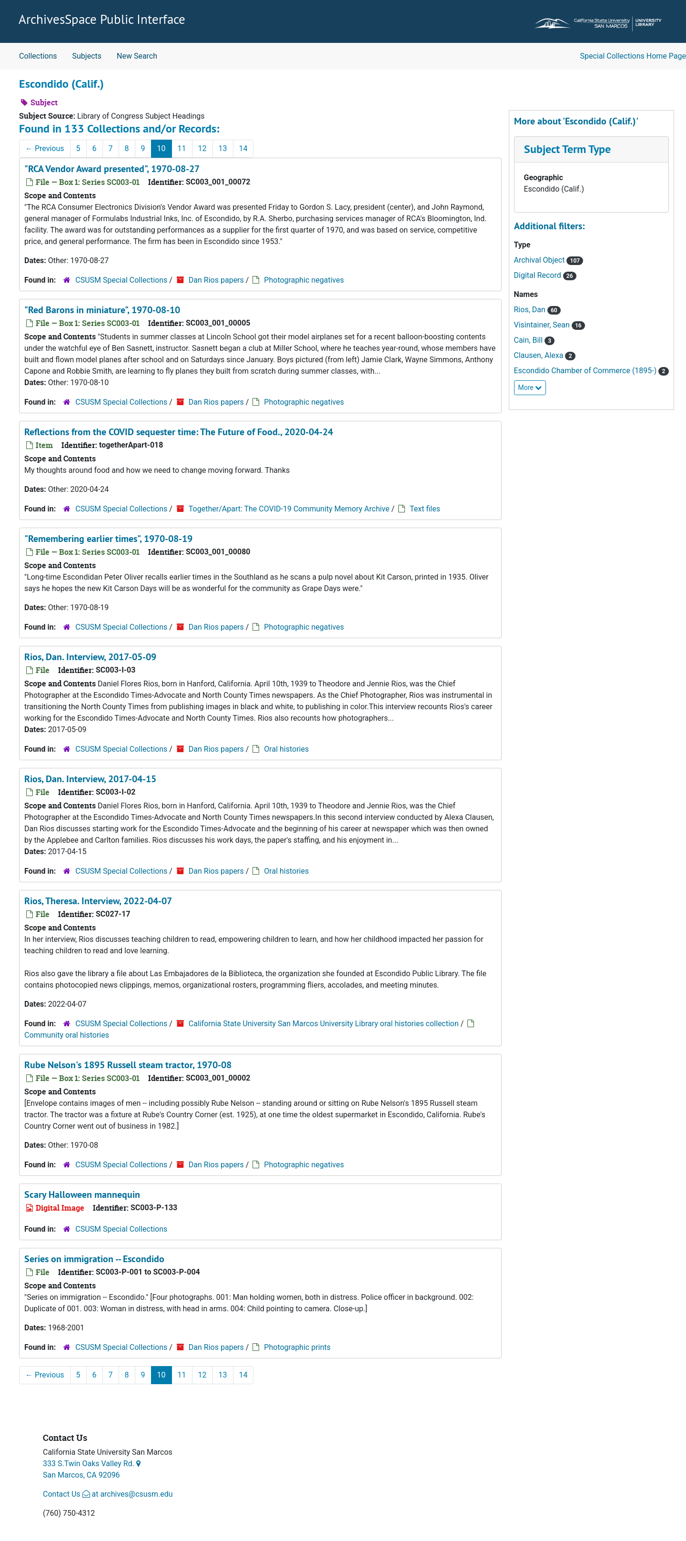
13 (223, 148)
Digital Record (538, 275)
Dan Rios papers (216, 280)
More (530, 387)
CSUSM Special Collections (121, 280)
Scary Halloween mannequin (82, 1194)
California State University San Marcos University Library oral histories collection (324, 1023)
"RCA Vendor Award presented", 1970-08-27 (112, 169)
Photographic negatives (304, 280)
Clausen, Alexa (539, 355)
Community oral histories (66, 1035)
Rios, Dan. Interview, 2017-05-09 (90, 657)
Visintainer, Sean (543, 324)
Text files (425, 508)
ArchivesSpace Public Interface (102, 19)
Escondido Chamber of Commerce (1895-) (586, 370)
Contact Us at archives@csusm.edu (107, 1494)
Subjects (86, 56)
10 (161, 148)
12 (202, 148)
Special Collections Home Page (633, 56)
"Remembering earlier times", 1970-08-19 (108, 538)
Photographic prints (297, 1347)
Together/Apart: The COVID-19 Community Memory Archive (289, 508)
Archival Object (540, 260)
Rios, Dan (530, 309)
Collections (38, 56)
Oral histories (286, 749)
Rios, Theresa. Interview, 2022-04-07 (98, 901)
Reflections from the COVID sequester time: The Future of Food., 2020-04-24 (178, 432)
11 (182, 148)
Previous (44, 148)
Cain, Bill (529, 340)
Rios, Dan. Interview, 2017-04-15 (90, 779)
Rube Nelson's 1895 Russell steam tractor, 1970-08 (128, 1065)
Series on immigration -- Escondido (94, 1259)
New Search (137, 56)
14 (243, 148)
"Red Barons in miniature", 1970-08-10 (102, 310)
